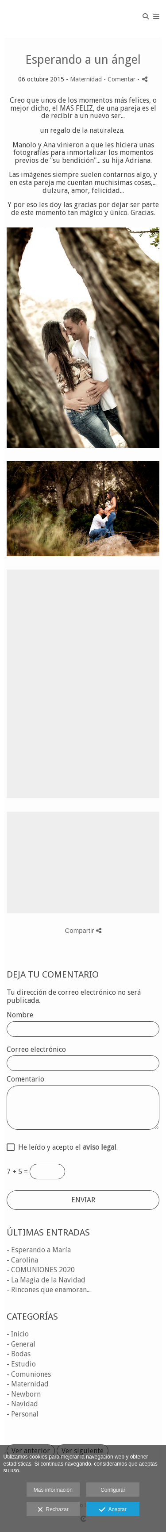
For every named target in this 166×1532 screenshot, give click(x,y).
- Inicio (18, 1334)
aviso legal (99, 1147)
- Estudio (21, 1364)
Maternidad (86, 79)
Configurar (112, 1490)
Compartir (83, 930)
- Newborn (24, 1394)
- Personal (23, 1414)
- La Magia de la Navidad (46, 1280)
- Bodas (19, 1354)
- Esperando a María (39, 1250)
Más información (53, 1490)
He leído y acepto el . (66, 1147)
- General (21, 1344)
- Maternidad (28, 1384)
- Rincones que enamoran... (49, 1290)
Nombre (20, 1015)
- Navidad (22, 1404)
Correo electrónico (36, 1050)
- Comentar (120, 79)
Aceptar (112, 1509)
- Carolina (22, 1260)
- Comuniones (29, 1374)
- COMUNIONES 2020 (41, 1270)
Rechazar (53, 1509)
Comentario (25, 1079)
